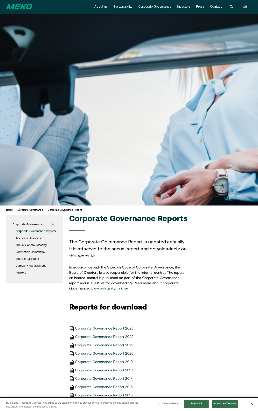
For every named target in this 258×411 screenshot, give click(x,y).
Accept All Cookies (225, 404)
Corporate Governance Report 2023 (104, 329)
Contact (216, 6)
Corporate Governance (154, 6)
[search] (231, 7)
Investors (183, 6)
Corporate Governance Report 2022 (104, 337)
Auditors (21, 272)
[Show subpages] (53, 225)
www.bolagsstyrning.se (109, 288)
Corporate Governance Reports (36, 231)
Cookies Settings (168, 404)
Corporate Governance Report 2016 (104, 387)
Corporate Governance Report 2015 (104, 395)
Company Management (31, 265)
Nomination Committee (30, 252)
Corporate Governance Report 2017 (104, 379)
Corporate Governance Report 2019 (104, 362)
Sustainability (122, 6)
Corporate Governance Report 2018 (104, 370)
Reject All (196, 404)
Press (200, 6)
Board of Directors (27, 259)
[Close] (251, 404)
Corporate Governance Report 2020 (104, 354)
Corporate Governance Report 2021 (104, 345)
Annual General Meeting (31, 245)
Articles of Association (30, 238)
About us (100, 6)
